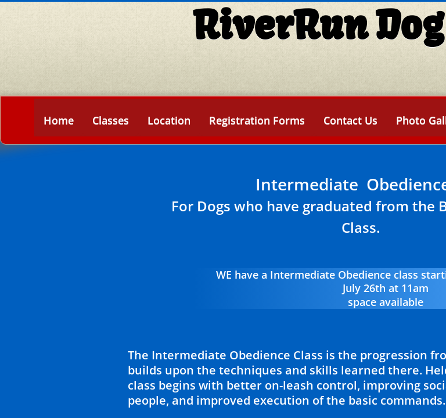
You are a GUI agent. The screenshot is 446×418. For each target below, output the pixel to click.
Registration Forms (257, 120)
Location (169, 120)
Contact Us (350, 120)
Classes (110, 120)
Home (59, 120)
